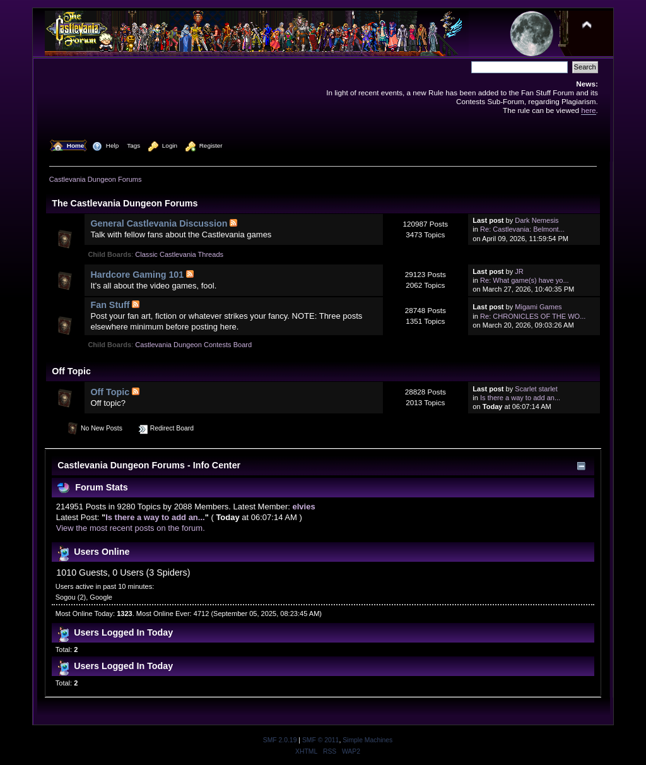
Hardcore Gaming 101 (137, 275)
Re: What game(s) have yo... (524, 280)
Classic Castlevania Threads (179, 254)
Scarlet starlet (536, 389)
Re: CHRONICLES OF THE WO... (532, 316)
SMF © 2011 (320, 740)
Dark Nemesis (536, 220)
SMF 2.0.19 (280, 740)
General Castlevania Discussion (158, 223)
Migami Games (538, 307)
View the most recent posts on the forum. (130, 528)
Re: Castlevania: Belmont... (522, 229)
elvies (304, 506)
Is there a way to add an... (520, 397)
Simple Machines (367, 740)
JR (519, 271)
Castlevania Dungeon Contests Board (193, 344)
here (588, 110)
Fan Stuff (109, 305)
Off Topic (109, 392)
